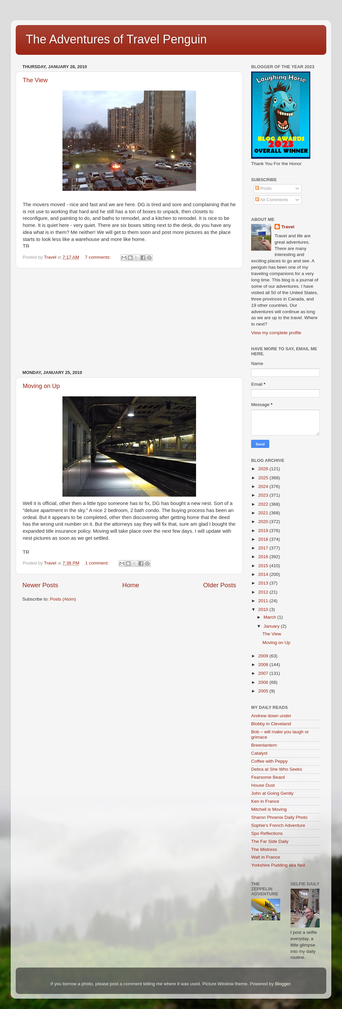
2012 (264, 592)
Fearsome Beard (268, 777)
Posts (263, 188)
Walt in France (265, 857)
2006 (264, 682)
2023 (264, 495)
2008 (264, 664)
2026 (264, 468)
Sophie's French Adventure (278, 825)
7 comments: (98, 257)
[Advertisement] (129, 319)
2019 (264, 530)
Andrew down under (271, 715)
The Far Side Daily (270, 841)
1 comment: (97, 562)
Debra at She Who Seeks (276, 769)
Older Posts (219, 585)
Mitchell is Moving (269, 809)
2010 (264, 609)
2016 (264, 556)
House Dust (263, 785)
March (270, 617)
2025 (264, 477)
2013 (264, 583)
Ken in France (265, 801)
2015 (264, 565)
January (272, 626)
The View (35, 80)
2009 (264, 655)
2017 (264, 547)
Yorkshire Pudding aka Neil (278, 865)
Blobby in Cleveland (271, 723)
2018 (264, 539)
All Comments (271, 199)
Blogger (282, 983)
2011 (264, 600)
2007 (264, 673)
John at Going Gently (272, 793)
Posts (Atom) (63, 599)
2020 (264, 521)
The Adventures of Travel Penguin (116, 39)
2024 (264, 486)
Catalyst (259, 753)
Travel (287, 226)
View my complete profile (276, 332)
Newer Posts (40, 585)
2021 (264, 512)
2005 (264, 690)
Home (130, 585)
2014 (264, 574)
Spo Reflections (267, 833)
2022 (264, 504)
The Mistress (264, 849)
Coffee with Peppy (269, 761)
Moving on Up (41, 386)
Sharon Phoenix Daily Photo (279, 817)
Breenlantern (264, 745)
